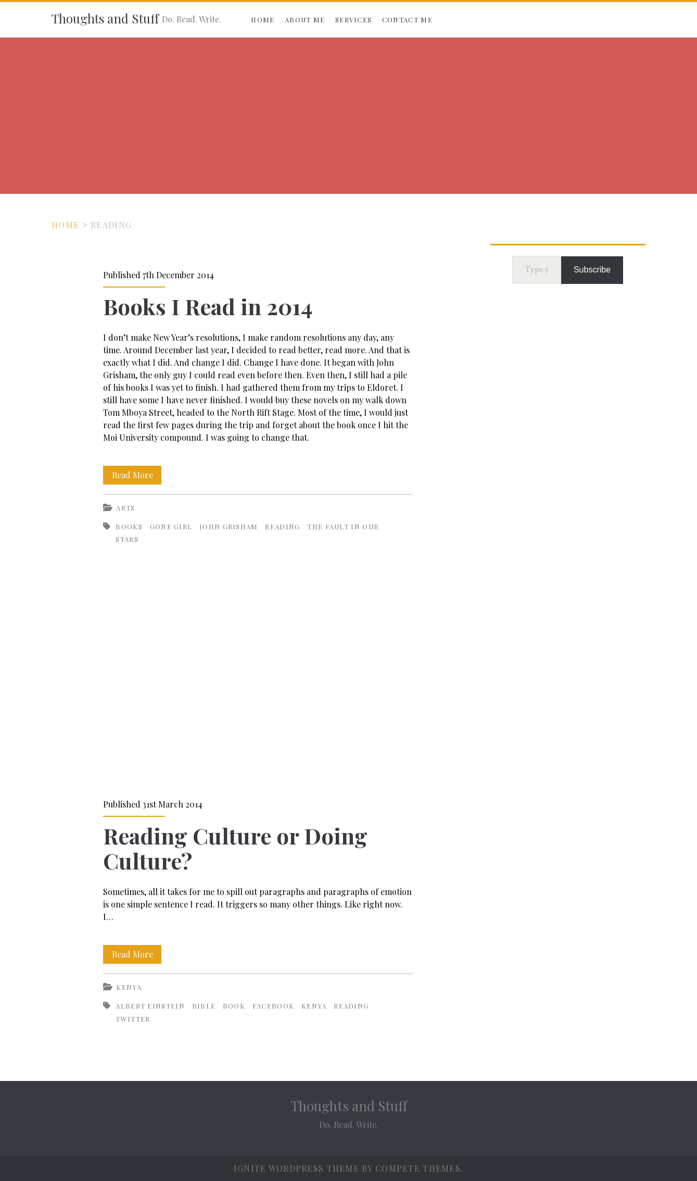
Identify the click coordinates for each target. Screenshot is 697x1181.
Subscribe (592, 269)
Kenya (129, 987)
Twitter (133, 1018)
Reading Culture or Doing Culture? (258, 687)
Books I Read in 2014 (207, 306)
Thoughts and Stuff (105, 18)
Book (234, 1005)
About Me (305, 19)
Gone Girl (171, 526)
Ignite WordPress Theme (296, 1168)
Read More (137, 475)
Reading (282, 526)
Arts (125, 507)
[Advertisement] (348, 116)
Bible (204, 1005)
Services (353, 19)
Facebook (273, 1005)
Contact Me (407, 19)
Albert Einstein (150, 1005)
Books (129, 526)
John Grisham (228, 526)
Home (262, 19)
